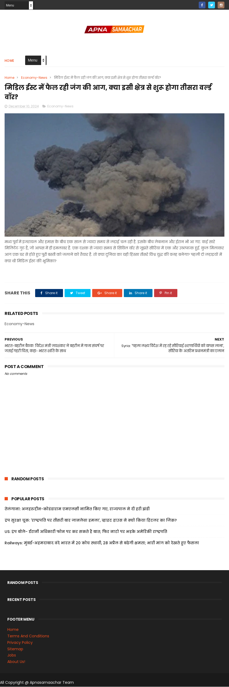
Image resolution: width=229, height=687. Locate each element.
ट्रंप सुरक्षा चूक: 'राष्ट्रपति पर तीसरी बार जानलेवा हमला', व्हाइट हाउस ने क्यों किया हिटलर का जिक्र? (91, 520)
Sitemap (15, 649)
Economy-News (34, 77)
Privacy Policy (20, 643)
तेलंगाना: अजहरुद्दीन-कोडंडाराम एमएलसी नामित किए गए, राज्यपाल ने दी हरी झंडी (77, 509)
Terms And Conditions (28, 636)
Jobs (11, 655)
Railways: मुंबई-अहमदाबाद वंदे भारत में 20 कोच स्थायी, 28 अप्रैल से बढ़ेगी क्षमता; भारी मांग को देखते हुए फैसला (102, 543)
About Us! (16, 662)
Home (9, 60)
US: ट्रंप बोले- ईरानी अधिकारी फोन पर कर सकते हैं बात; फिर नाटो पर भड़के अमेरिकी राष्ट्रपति (86, 532)
